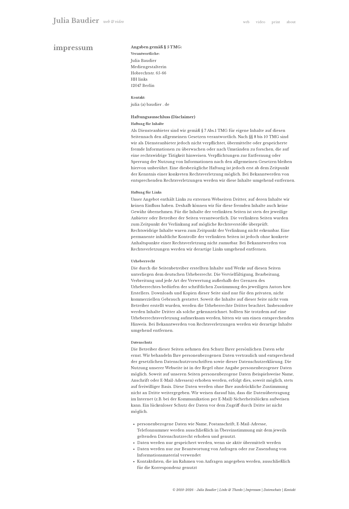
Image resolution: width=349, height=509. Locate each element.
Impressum (253, 490)
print (276, 22)
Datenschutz (272, 490)
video (260, 22)
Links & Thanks (231, 490)
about (291, 22)
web (246, 22)
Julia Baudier (76, 21)
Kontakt (290, 490)
